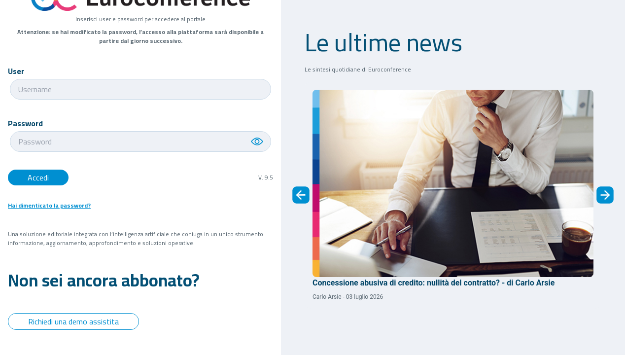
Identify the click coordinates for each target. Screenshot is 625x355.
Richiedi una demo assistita (73, 321)
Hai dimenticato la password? (49, 205)
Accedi (38, 177)
